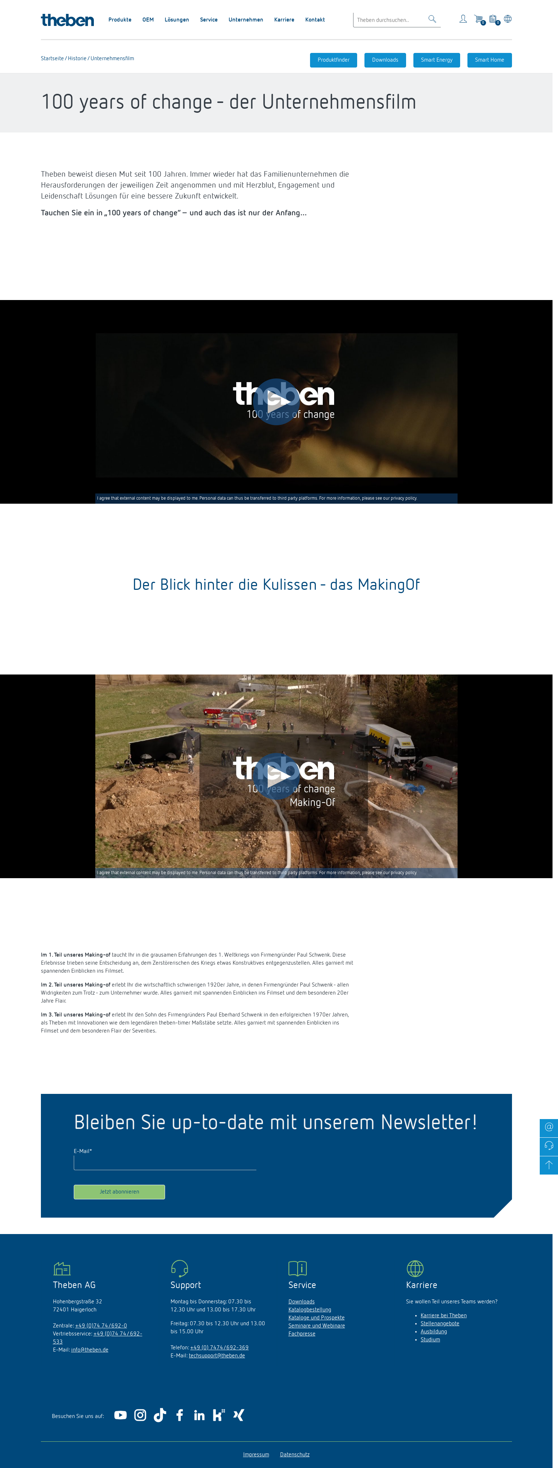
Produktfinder (333, 60)
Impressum (256, 1455)
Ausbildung (434, 1332)
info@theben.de (89, 1350)
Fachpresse (302, 1334)
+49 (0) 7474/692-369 (219, 1348)
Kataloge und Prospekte (316, 1318)
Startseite (52, 59)
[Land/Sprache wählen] (506, 20)
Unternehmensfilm (111, 59)
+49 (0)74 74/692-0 (101, 1326)
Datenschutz (295, 1455)
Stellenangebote (440, 1324)
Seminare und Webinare (316, 1326)
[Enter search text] (397, 20)
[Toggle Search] (432, 20)
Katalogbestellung (309, 1310)
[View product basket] (493, 20)
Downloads (385, 60)
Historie (76, 59)
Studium (430, 1340)
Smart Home (489, 60)
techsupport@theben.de (217, 1356)
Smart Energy (436, 60)
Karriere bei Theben (444, 1316)
